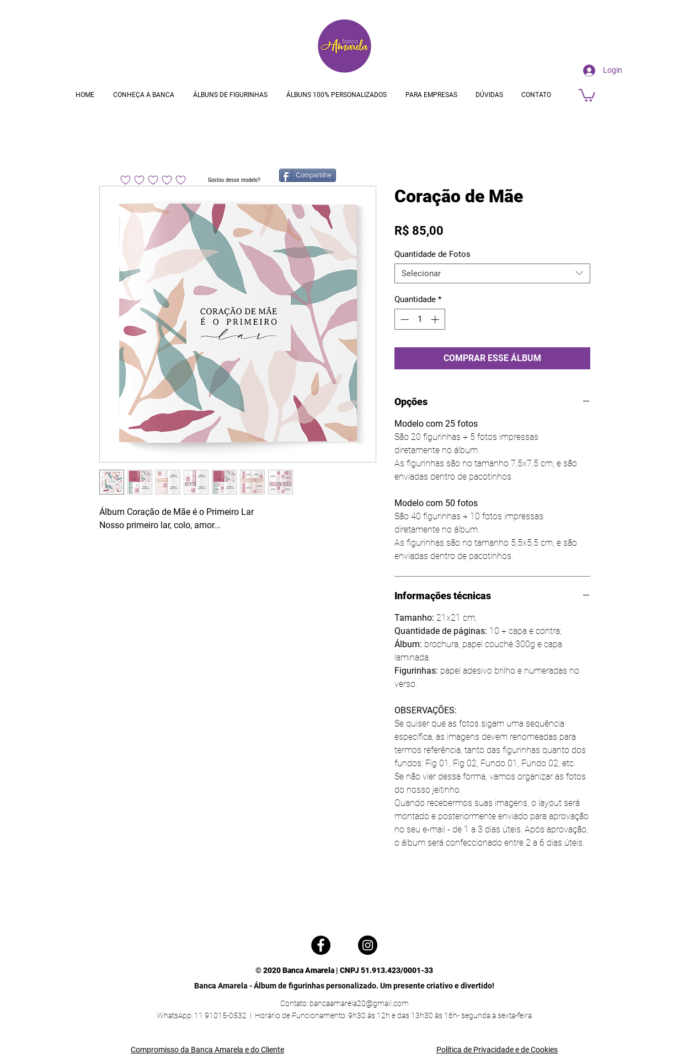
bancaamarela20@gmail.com (359, 1003)
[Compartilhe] (308, 175)
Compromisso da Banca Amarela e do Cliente (207, 1049)
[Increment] (436, 319)
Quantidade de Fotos (432, 254)
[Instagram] (367, 945)
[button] (587, 94)
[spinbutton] (419, 319)
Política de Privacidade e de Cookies (497, 1049)
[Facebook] (320, 945)
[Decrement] (403, 319)
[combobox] (492, 273)
